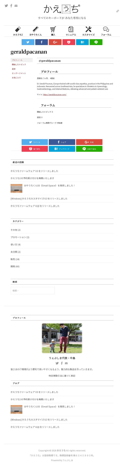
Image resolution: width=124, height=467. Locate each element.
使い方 (14, 244)
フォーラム (106, 31)
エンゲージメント (19, 73)
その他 (14, 229)
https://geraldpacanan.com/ (54, 94)
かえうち (61, 450)
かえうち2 (18, 31)
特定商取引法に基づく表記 (62, 375)
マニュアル (71, 31)
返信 (13, 69)
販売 (13, 259)
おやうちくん (35, 31)
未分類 (14, 251)
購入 (53, 31)
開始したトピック (19, 64)
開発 (13, 266)
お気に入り (16, 77)
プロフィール (17, 60)
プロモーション (18, 237)
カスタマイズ (88, 31)
